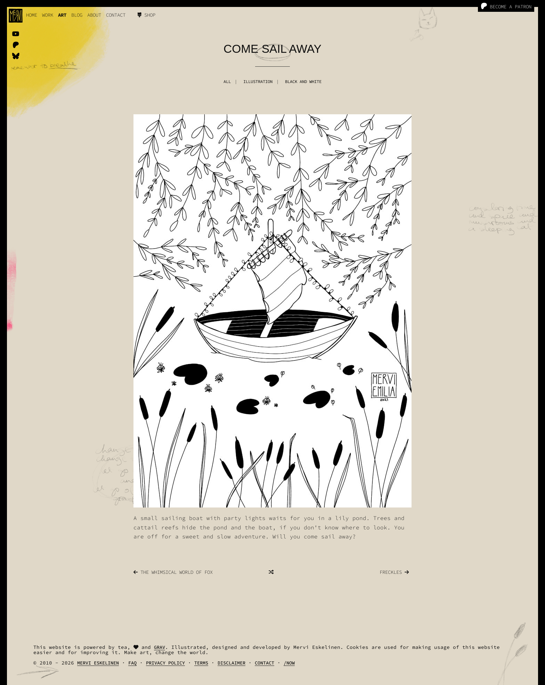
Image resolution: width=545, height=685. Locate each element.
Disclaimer (231, 663)
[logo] (15, 15)
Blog (76, 15)
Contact (115, 15)
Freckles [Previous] (394, 572)
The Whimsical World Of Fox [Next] (173, 572)
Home (31, 15)
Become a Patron (506, 6)
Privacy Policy (165, 663)
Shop (146, 15)
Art (62, 15)
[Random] (271, 572)
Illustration (257, 81)
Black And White (303, 81)
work (47, 15)
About (94, 15)
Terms (201, 663)
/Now (289, 663)
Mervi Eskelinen (98, 663)
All (227, 81)
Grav (159, 647)
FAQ (132, 663)
